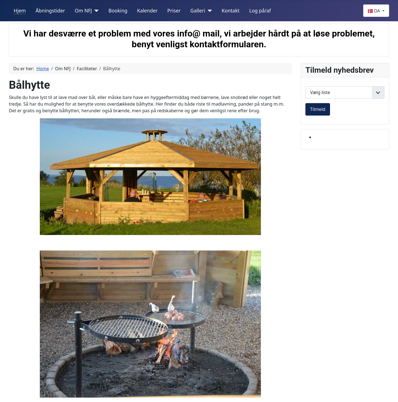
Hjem (20, 10)
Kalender (147, 10)
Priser (173, 10)
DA (374, 11)
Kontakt (230, 10)
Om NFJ (83, 10)
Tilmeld (317, 109)
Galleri (197, 10)
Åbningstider (50, 10)
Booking (117, 10)
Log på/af (260, 10)
